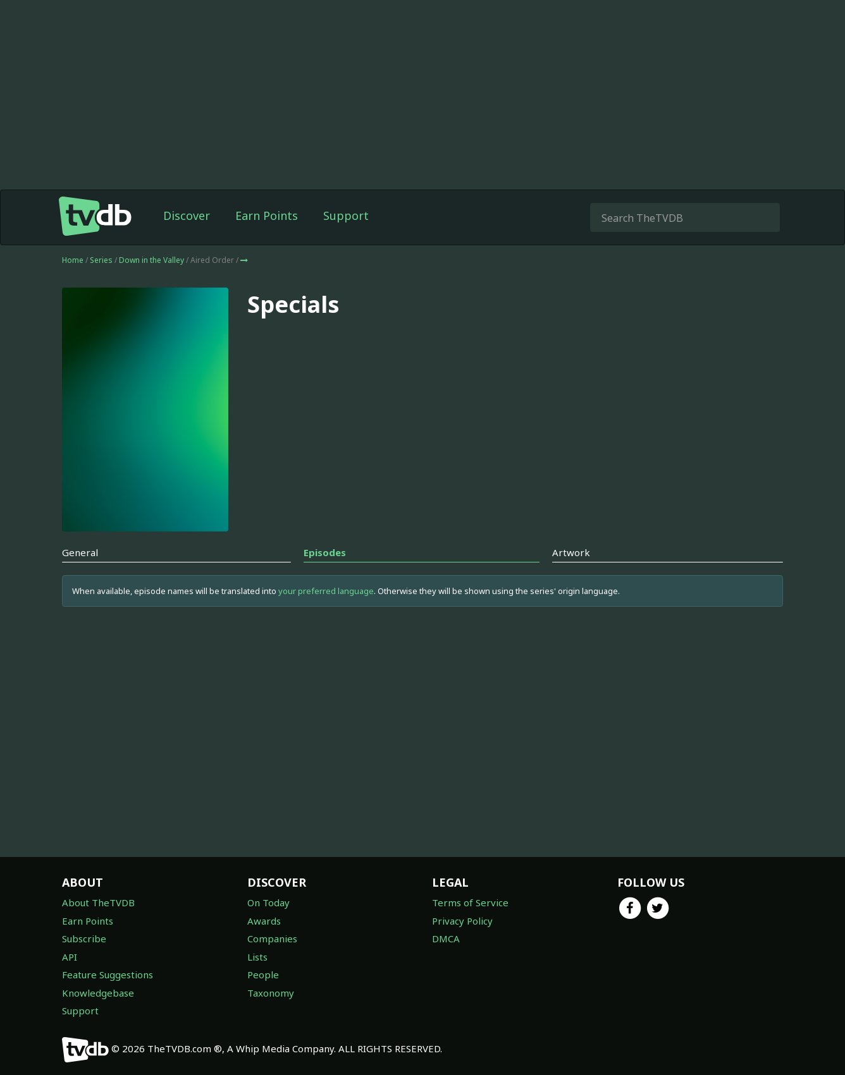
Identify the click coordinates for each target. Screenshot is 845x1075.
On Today (268, 902)
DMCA (446, 938)
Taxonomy (270, 993)
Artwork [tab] (571, 552)
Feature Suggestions (107, 974)
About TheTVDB (98, 902)
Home (72, 260)
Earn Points (266, 215)
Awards (264, 920)
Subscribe (84, 938)
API (69, 956)
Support (346, 215)
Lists (257, 956)
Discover (186, 215)
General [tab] (80, 552)
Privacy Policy (462, 920)
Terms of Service (470, 902)
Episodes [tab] (325, 552)
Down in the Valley (152, 260)
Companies (272, 938)
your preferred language (326, 591)
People (263, 974)
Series (101, 260)
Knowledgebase (98, 993)
